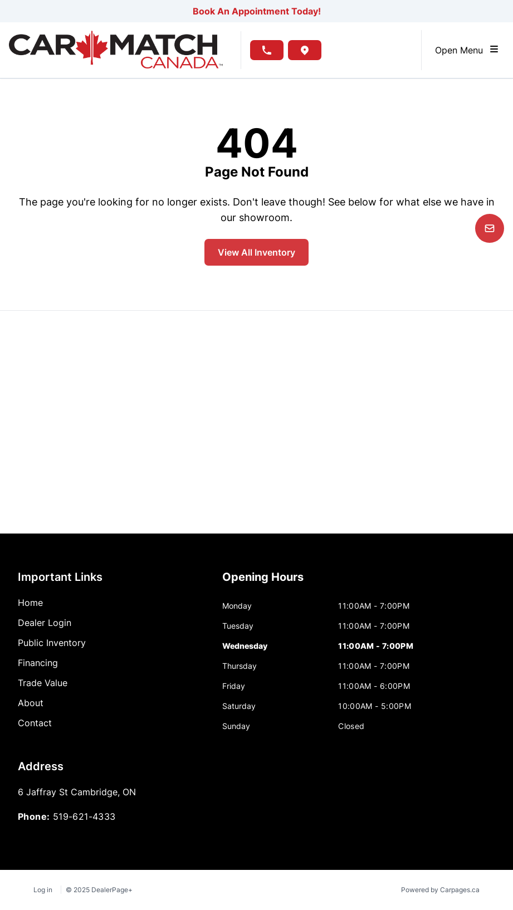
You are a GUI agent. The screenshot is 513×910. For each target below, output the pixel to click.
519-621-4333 (84, 816)
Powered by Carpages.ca (440, 889)
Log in (42, 889)
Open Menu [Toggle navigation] (467, 49)
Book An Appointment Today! (257, 11)
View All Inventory (256, 252)
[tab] (263, 582)
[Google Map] (256, 422)
